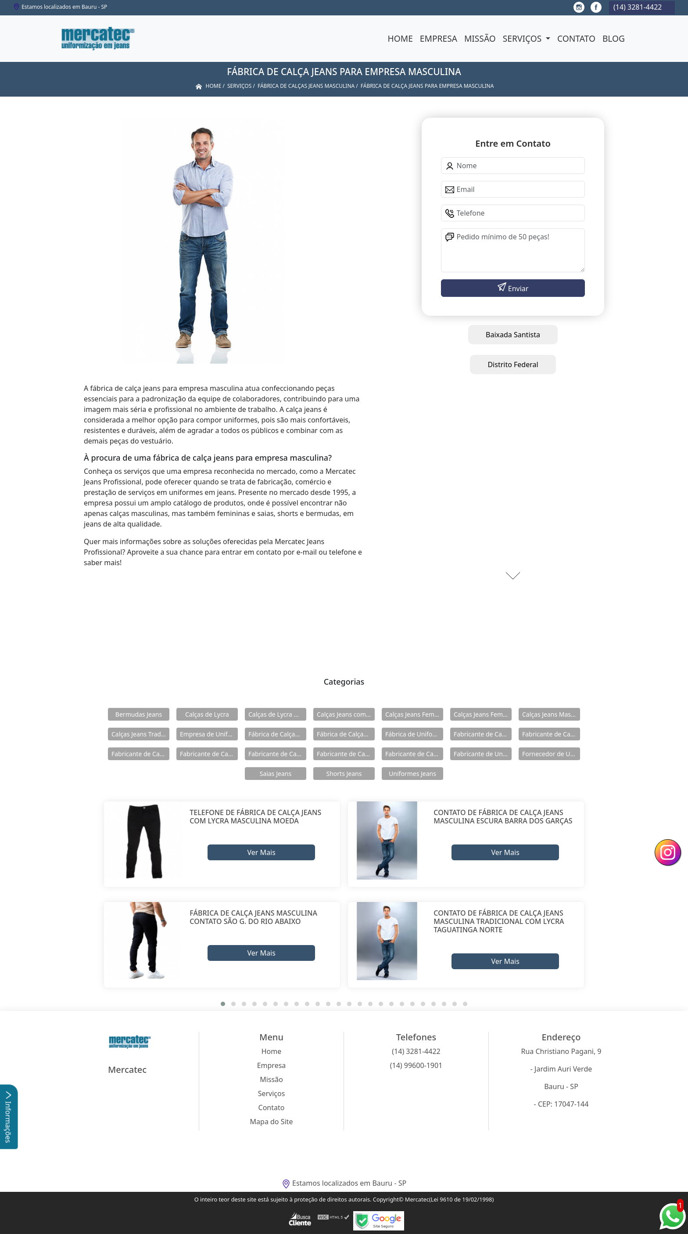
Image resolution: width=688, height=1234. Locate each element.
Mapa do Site (271, 1121)
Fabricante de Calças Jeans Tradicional (414, 754)
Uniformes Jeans (412, 773)
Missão (480, 38)
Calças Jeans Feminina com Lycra (483, 714)
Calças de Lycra (207, 714)
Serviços (523, 38)
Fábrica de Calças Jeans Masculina (346, 734)
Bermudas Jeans (138, 714)
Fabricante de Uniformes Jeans (483, 754)
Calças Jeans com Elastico (346, 714)
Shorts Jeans (344, 773)
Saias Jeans (275, 773)
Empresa (438, 38)
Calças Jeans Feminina (414, 714)
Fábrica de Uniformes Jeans (414, 734)
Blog (613, 38)
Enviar (517, 288)
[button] (223, 1003)
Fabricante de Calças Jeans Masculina (346, 754)
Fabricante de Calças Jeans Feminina (209, 754)
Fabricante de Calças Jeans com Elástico (551, 734)
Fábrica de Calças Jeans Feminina (277, 734)
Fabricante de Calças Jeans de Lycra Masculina (140, 754)
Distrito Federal (512, 364)
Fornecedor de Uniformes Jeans (551, 754)
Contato (576, 38)
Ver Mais (261, 852)
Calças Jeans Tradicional (140, 734)
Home (400, 38)
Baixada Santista (513, 334)
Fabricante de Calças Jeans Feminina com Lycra (277, 754)
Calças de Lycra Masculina (277, 714)
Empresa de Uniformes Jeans (209, 734)
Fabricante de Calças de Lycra (483, 734)
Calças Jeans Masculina (551, 714)
